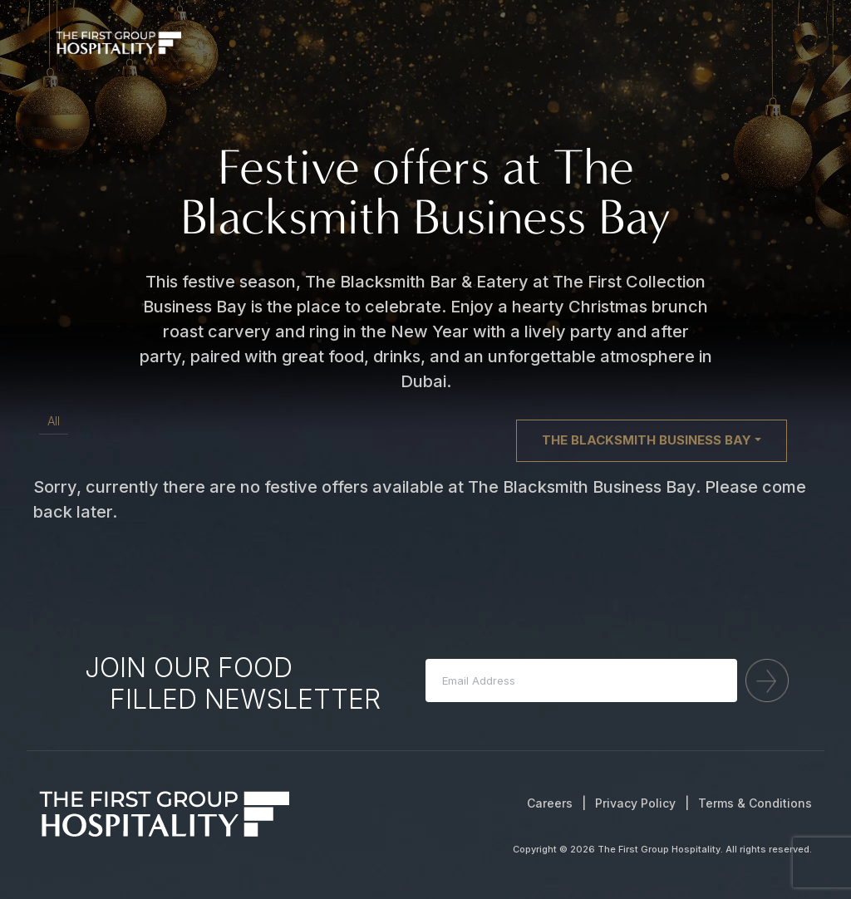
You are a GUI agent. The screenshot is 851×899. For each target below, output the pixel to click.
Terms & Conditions (755, 803)
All (53, 421)
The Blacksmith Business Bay (646, 440)
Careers (550, 803)
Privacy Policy (635, 803)
